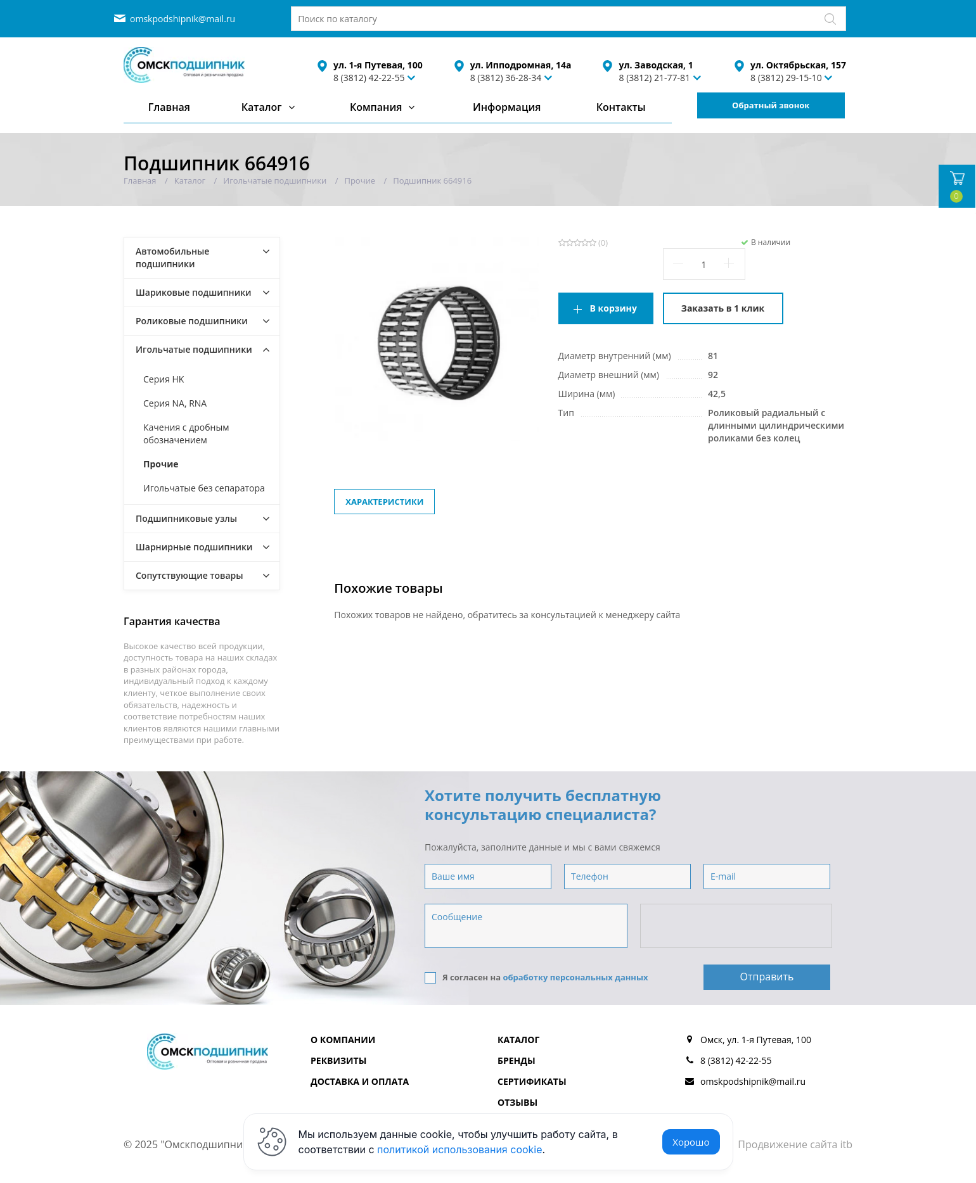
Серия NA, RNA (175, 403)
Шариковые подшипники (194, 292)
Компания (376, 107)
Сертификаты (532, 1081)
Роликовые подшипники (192, 321)
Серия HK (163, 379)
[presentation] (737, 926)
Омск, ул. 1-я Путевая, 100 (755, 1040)
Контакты (621, 107)
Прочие (161, 464)
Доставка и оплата (360, 1081)
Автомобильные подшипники (172, 257)
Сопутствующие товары (189, 575)
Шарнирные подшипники (194, 547)
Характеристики (384, 501)
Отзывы (517, 1102)
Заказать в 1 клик (722, 308)
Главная (169, 107)
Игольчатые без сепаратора (204, 488)
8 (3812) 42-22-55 (369, 78)
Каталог (261, 107)
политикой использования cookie (460, 1149)
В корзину (613, 308)
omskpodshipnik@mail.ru (182, 19)
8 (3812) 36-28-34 (506, 78)
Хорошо (690, 1142)
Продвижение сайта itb (795, 1144)
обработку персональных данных (575, 977)
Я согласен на (536, 977)
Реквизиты (338, 1060)
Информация (507, 107)
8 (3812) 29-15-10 (786, 78)
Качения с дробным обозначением (186, 433)
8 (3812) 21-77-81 (654, 78)
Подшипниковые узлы (186, 518)
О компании (343, 1040)
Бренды (517, 1060)
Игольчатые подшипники (194, 349)
